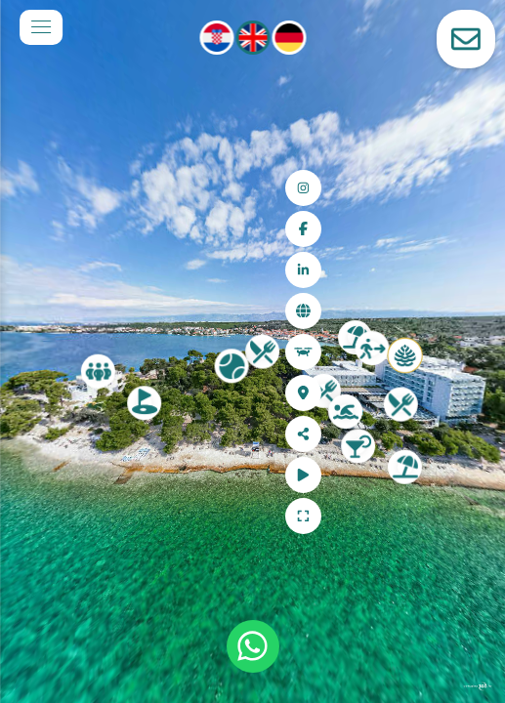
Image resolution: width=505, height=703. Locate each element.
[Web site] (467, 311)
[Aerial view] (467, 352)
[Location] (467, 393)
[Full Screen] (467, 516)
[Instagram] (467, 188)
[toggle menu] (41, 27)
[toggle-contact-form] (466, 39)
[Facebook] (467, 229)
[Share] (467, 434)
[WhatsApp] (253, 646)
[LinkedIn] (467, 270)
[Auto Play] (467, 475)
